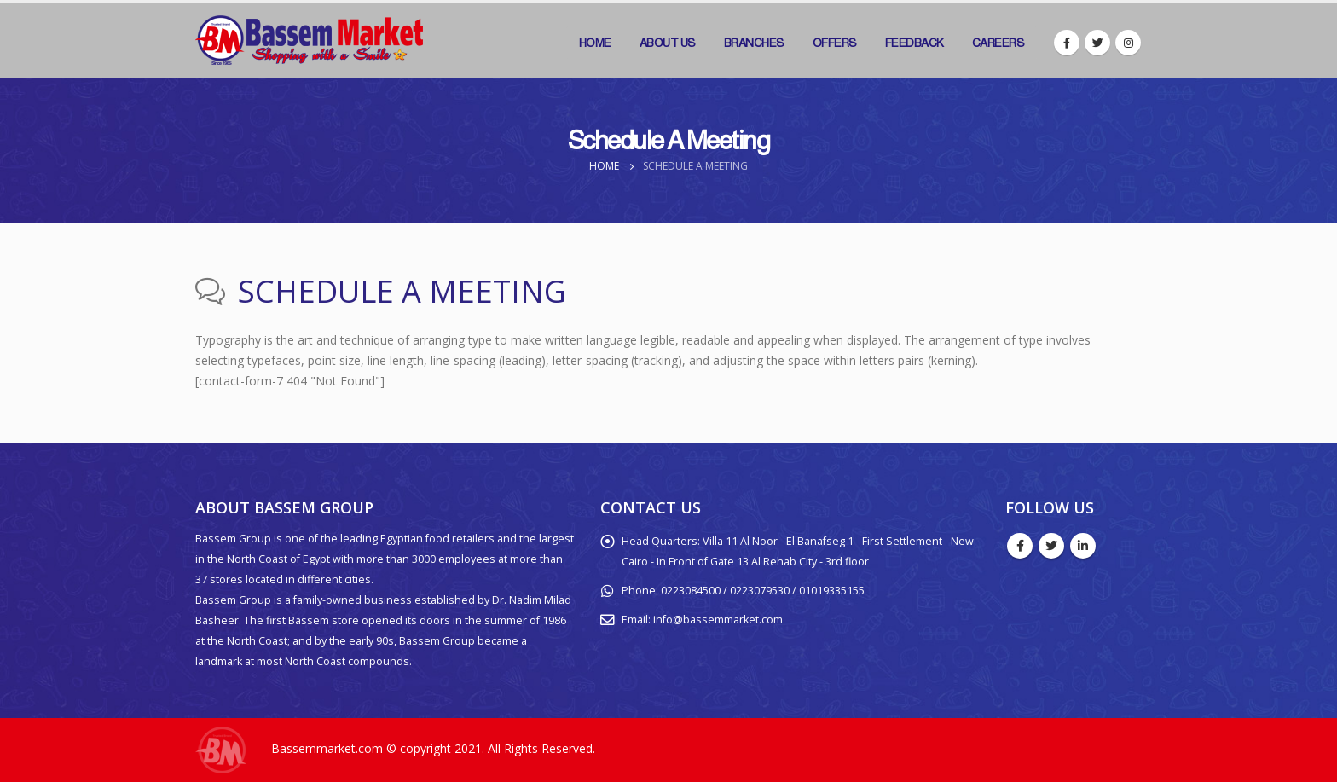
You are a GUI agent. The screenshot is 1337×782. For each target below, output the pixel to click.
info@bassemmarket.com (718, 619)
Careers (998, 42)
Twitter (1051, 546)
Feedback (914, 42)
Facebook (1020, 546)
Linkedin (1083, 546)
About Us (668, 42)
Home (595, 42)
